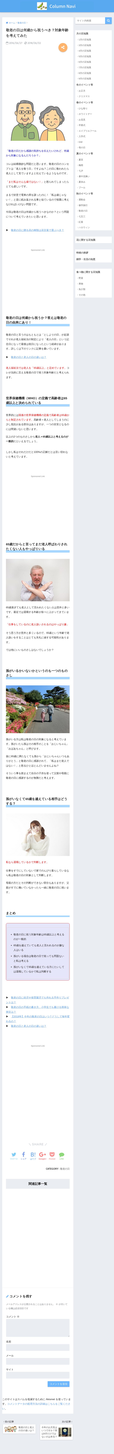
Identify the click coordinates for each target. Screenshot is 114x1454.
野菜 (81, 278)
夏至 (81, 160)
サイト (10, 1369)
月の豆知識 (82, 33)
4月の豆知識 (85, 51)
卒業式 (82, 125)
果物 (81, 284)
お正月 (82, 91)
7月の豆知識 (85, 67)
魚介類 (82, 290)
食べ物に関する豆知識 (89, 272)
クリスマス (84, 96)
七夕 (81, 171)
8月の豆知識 (85, 73)
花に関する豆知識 (86, 240)
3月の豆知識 (85, 45)
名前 (8, 1341)
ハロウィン (84, 228)
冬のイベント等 (85, 84)
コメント (12, 1316)
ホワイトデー (85, 114)
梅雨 (81, 165)
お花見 (82, 120)
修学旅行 (83, 205)
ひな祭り (83, 108)
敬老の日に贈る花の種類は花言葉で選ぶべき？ (37, 230)
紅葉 (81, 222)
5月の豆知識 (85, 56)
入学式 (82, 136)
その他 (82, 295)
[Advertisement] (38, 73)
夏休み (82, 182)
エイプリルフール (87, 131)
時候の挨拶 (82, 253)
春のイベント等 (85, 102)
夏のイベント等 (85, 153)
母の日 (82, 147)
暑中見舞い (84, 176)
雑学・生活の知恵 (86, 259)
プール (82, 188)
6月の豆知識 (85, 62)
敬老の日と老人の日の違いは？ (28, 357)
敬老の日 (65, 1168)
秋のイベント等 (85, 193)
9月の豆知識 (85, 78)
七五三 (82, 217)
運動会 (82, 200)
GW (81, 142)
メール (10, 1355)
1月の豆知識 (85, 39)
